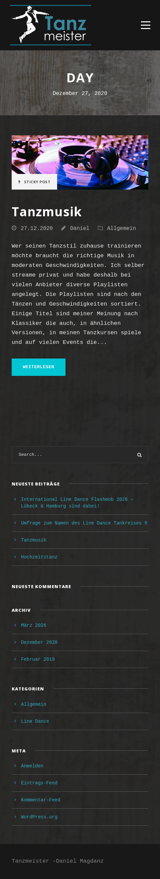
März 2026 (33, 625)
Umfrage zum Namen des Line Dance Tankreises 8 (84, 523)
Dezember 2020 (39, 642)
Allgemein (121, 229)
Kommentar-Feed (40, 800)
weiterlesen (38, 367)
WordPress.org (39, 817)
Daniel (80, 229)
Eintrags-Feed (39, 783)
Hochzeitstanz (39, 557)
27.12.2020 (37, 229)
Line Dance (35, 721)
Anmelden (32, 766)
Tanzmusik (47, 211)
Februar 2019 (38, 659)
